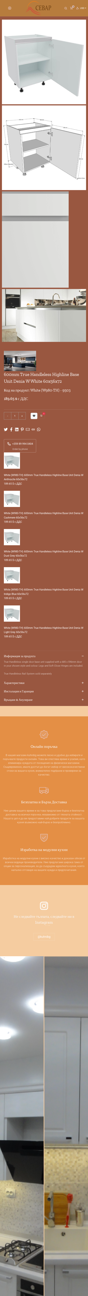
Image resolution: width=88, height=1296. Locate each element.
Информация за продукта (44, 656)
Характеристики (44, 683)
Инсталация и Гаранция (44, 691)
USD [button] (83, 8)
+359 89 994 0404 (20, 444)
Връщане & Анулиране (44, 700)
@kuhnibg (44, 936)
